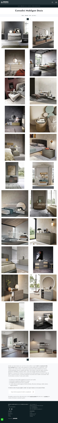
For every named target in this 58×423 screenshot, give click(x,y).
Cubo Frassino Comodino (15, 91)
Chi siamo (10, 412)
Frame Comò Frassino (15, 63)
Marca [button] (23, 15)
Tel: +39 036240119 (33, 406)
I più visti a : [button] (34, 15)
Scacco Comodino (15, 119)
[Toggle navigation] (56, 2)
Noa (43, 147)
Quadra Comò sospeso (15, 344)
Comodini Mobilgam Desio (36, 6)
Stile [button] (30, 15)
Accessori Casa (32, 415)
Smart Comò (15, 288)
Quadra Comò (43, 176)
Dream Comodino (43, 316)
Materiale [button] (26, 15)
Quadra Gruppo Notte (15, 232)
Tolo (43, 119)
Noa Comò (43, 232)
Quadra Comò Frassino (43, 35)
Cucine (31, 412)
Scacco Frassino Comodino (15, 176)
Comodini (29, 6)
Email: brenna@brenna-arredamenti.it (36, 409)
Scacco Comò (43, 260)
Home (19, 6)
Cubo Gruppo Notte (43, 344)
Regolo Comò (15, 260)
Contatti (9, 416)
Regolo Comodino (15, 147)
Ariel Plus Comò (43, 204)
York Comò (14, 316)
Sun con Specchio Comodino (15, 204)
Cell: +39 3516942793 (33, 407)
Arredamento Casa (24, 6)
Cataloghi (31, 416)
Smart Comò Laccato (43, 288)
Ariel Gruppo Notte (43, 63)
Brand (9, 415)
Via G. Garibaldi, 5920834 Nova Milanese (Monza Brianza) (36, 405)
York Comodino (43, 91)
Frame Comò (15, 35)
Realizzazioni (10, 413)
